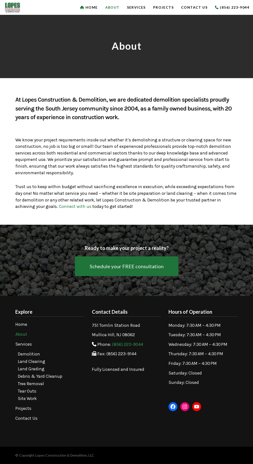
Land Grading (31, 369)
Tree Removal (31, 383)
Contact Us (26, 418)
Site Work (27, 398)
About (21, 334)
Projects (23, 408)
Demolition (29, 354)
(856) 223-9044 (127, 344)
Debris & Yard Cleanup (40, 376)
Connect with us (75, 206)
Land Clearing (31, 361)
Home (21, 324)
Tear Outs (27, 391)
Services (23, 344)
